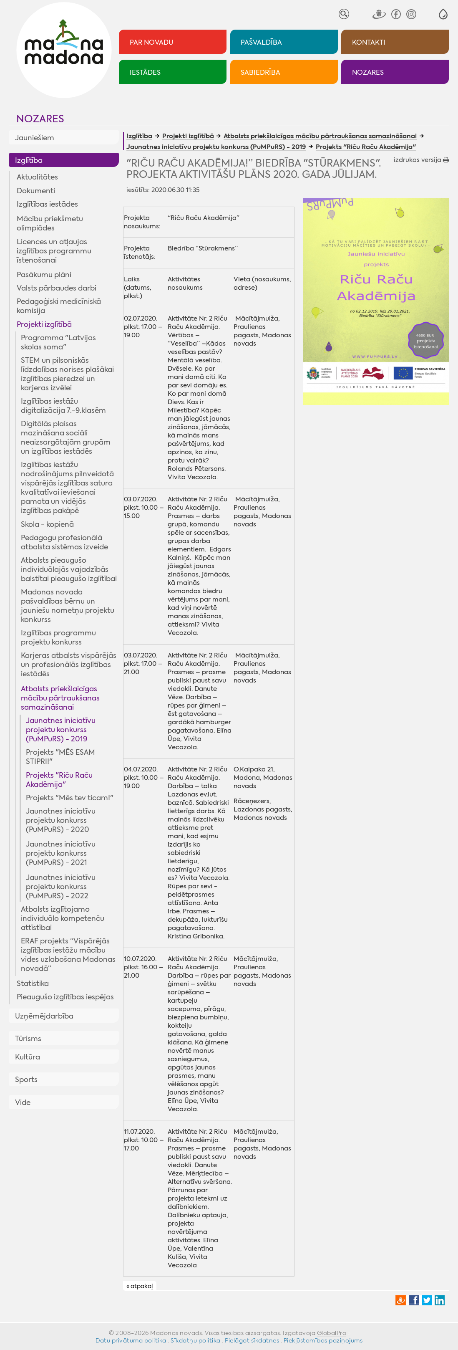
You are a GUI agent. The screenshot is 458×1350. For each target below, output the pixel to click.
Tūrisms (28, 1038)
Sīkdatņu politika (196, 1340)
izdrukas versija (421, 160)
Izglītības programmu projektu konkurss (58, 637)
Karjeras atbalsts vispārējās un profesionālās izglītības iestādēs (68, 664)
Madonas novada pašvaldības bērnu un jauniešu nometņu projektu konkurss (67, 605)
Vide (22, 1102)
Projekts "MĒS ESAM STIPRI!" (60, 757)
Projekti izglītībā (44, 324)
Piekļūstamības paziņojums (323, 1340)
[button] (443, 14)
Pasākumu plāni (44, 274)
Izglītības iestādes (47, 204)
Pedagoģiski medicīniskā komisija (59, 306)
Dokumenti (36, 190)
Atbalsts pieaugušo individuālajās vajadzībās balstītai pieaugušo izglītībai (69, 569)
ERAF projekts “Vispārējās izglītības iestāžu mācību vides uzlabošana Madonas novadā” (68, 954)
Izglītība (29, 160)
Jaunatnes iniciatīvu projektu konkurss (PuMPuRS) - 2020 (61, 820)
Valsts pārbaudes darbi (56, 288)
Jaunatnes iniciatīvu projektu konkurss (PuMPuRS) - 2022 (61, 886)
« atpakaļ (139, 1286)
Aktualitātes (37, 177)
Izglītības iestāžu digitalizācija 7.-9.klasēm (63, 406)
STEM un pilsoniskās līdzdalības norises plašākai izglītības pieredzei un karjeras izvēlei (67, 374)
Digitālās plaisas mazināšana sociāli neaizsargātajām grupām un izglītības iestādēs (66, 437)
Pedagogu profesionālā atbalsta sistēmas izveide (64, 542)
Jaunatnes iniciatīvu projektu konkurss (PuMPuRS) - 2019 (61, 729)
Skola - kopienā (47, 524)
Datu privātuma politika (131, 1340)
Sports (26, 1079)
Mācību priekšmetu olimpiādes (50, 223)
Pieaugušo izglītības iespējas (65, 996)
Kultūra (27, 1057)
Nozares (40, 119)
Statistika (33, 983)
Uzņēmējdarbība (44, 1016)
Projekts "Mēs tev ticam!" (69, 797)
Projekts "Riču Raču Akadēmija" (59, 780)
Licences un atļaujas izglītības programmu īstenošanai (54, 251)
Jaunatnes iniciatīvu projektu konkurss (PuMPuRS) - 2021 (61, 853)
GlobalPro (332, 1333)
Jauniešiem (34, 137)
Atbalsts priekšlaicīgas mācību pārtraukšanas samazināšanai (60, 698)
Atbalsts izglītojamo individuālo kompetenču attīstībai (62, 918)
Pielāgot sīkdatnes (252, 1340)
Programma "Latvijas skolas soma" (58, 342)
